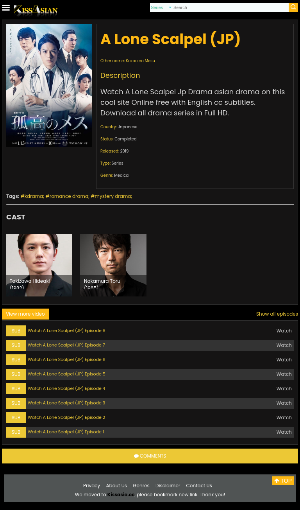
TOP (283, 481)
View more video (25, 314)
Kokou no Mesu (140, 61)
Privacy (91, 485)
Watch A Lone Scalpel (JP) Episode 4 (66, 388)
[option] (39, 265)
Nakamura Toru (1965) (102, 283)
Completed (125, 139)
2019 (124, 151)
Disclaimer (167, 485)
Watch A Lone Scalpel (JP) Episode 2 (66, 417)
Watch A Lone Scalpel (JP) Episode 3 (66, 403)
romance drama (69, 196)
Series (117, 163)
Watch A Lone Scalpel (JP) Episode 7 (66, 345)
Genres (141, 485)
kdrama (34, 196)
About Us (116, 485)
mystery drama (113, 196)
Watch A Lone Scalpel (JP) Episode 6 (66, 359)
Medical (121, 175)
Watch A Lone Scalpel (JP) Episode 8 (66, 330)
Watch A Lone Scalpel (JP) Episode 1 (66, 432)
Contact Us (199, 485)
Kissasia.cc (121, 494)
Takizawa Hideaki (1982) (30, 283)
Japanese (128, 127)
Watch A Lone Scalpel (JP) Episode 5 (66, 374)
